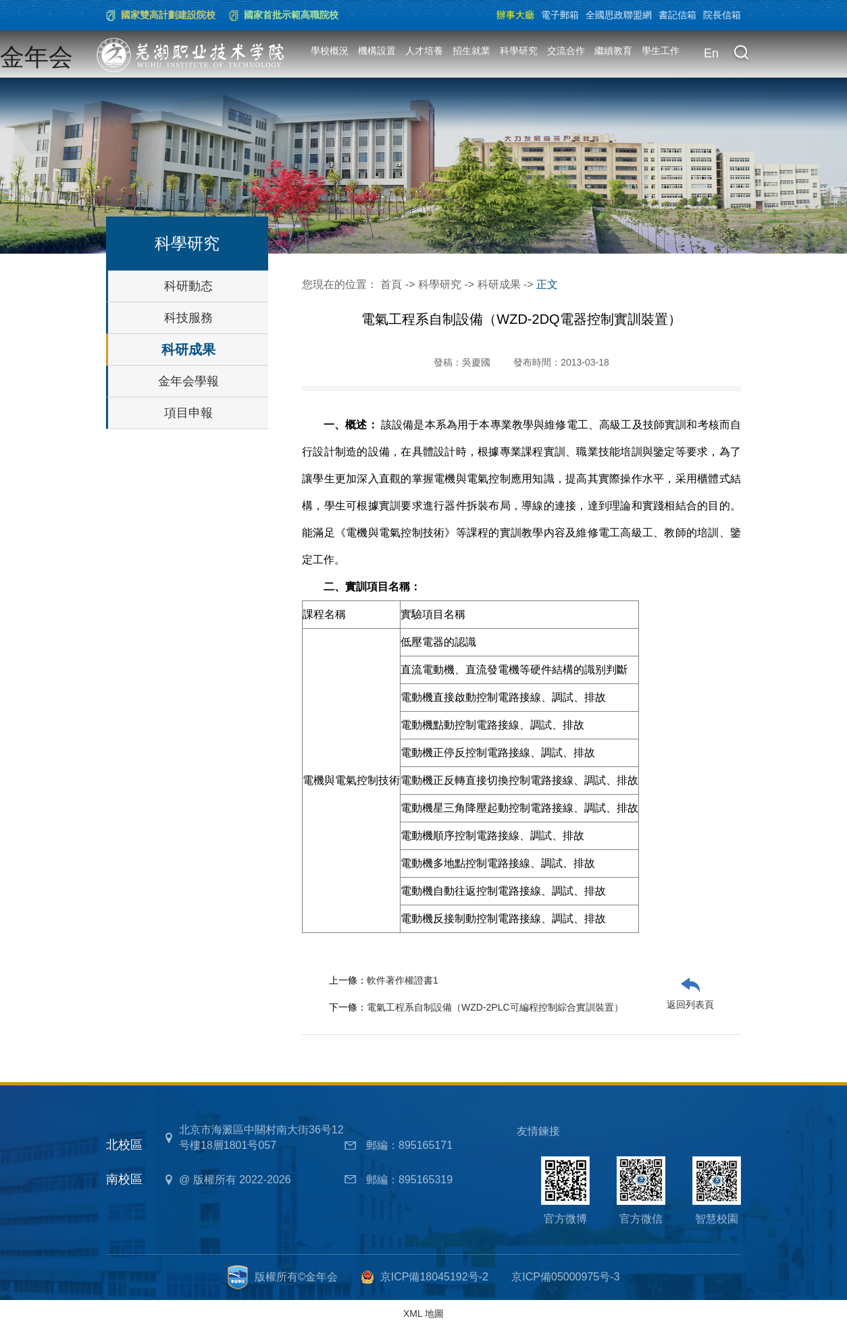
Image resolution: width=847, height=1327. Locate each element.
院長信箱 (722, 14)
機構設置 (377, 50)
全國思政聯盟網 (619, 14)
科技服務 (188, 317)
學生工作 (660, 50)
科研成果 (188, 349)
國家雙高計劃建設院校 (168, 14)
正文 (547, 284)
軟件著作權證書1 (402, 980)
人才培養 (424, 50)
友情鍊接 (538, 1131)
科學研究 (519, 50)
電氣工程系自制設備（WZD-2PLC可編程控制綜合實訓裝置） (495, 1007)
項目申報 (188, 413)
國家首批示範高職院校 (291, 14)
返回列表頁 (690, 1004)
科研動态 (188, 286)
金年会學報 (188, 381)
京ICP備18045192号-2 (434, 1276)
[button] (741, 54)
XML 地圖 (423, 1313)
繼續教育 (613, 50)
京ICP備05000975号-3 (565, 1276)
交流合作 (566, 50)
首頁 (391, 284)
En (711, 53)
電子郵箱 (560, 14)
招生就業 (471, 50)
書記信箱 (677, 14)
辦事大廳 (515, 14)
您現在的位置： (341, 284)
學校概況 (330, 50)
